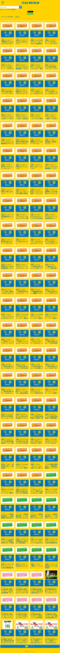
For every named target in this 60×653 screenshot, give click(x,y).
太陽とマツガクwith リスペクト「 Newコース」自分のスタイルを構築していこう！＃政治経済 (36, 543)
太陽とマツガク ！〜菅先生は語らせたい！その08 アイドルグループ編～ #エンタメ (36, 268)
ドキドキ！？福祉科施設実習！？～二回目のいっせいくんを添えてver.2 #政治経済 (36, 518)
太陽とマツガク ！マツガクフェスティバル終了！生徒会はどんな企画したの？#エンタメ (22, 118)
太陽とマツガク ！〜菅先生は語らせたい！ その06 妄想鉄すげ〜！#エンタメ (51, 343)
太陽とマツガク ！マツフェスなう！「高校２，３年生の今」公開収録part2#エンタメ (51, 118)
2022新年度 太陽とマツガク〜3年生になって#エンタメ (22, 615)
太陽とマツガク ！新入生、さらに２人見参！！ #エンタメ (36, 191)
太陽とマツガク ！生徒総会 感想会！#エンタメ (51, 141)
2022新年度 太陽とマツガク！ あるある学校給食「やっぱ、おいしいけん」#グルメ (7, 592)
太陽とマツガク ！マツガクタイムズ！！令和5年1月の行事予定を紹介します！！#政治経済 (36, 393)
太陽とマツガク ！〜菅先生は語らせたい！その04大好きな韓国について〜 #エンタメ (22, 368)
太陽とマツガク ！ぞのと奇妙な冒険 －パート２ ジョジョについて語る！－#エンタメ (51, 68)
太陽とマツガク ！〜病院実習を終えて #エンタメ (22, 291)
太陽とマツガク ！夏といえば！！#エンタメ (36, 166)
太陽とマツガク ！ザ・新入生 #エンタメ (22, 241)
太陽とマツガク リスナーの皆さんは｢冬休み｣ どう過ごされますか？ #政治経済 (36, 443)
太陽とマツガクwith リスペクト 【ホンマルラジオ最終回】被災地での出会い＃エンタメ (36, 43)
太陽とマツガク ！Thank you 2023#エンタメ (22, 41)
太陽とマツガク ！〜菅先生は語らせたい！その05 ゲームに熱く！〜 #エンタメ (7, 368)
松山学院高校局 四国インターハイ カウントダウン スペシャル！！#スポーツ (51, 592)
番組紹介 (7, 35)
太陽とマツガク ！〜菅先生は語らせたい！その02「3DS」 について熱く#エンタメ (51, 368)
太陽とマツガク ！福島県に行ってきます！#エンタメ (36, 141)
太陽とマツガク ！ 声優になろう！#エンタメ (22, 166)
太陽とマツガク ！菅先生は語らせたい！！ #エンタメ (7, 241)
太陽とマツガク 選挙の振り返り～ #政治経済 (7, 466)
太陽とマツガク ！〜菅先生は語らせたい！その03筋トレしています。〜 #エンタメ (36, 368)
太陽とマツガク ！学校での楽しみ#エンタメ (7, 191)
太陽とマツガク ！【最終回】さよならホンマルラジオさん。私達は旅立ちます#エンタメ (7, 43)
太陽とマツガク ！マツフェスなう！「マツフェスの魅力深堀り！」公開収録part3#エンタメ (36, 118)
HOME (1, 9)
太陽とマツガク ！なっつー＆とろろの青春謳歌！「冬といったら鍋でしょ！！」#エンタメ (22, 68)
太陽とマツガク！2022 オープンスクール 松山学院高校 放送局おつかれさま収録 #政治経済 (51, 543)
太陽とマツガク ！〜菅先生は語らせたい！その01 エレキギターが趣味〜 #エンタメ (7, 393)
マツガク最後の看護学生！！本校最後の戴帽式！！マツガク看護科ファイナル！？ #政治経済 (51, 468)
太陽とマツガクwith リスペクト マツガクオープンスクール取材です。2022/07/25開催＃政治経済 (51, 493)
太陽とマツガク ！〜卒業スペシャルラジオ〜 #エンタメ (22, 341)
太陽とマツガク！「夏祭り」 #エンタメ (36, 566)
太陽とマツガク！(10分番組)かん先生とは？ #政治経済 (22, 541)
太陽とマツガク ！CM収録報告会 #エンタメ (7, 216)
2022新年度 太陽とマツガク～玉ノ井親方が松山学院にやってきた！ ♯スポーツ (51, 617)
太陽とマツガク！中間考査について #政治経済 (51, 566)
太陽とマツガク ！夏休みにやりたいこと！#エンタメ (7, 166)
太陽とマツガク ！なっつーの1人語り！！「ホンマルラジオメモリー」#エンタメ (51, 43)
